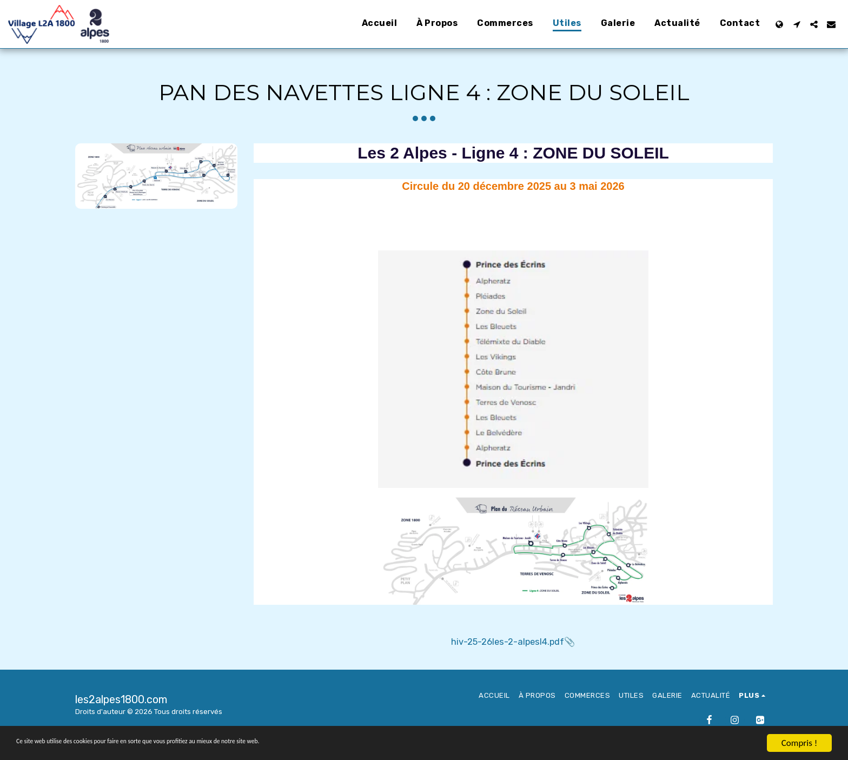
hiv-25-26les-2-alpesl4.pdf (507, 642)
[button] (797, 24)
